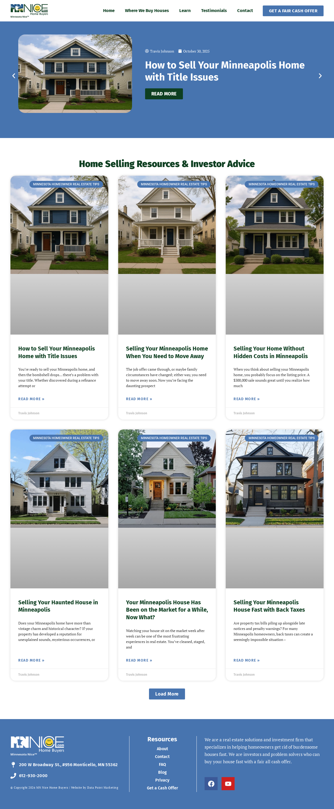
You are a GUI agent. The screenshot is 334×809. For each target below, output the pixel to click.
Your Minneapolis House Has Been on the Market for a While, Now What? (167, 610)
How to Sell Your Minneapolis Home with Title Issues (56, 352)
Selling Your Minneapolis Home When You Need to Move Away (167, 352)
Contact (245, 10)
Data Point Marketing (102, 787)
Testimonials (214, 10)
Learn (185, 10)
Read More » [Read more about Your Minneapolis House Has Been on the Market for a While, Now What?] (139, 660)
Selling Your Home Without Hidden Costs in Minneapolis (271, 352)
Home (109, 10)
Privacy (162, 780)
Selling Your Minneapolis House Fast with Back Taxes (269, 606)
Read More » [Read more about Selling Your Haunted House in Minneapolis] (31, 660)
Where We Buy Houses (147, 10)
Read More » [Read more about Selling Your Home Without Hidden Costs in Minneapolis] (247, 399)
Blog (162, 772)
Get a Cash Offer (162, 787)
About (162, 748)
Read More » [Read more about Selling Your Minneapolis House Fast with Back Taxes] (247, 660)
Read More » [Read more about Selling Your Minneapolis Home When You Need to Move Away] (139, 399)
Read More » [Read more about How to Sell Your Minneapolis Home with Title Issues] (31, 399)
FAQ (162, 764)
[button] (13, 76)
